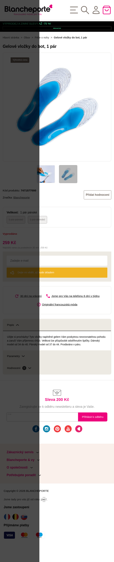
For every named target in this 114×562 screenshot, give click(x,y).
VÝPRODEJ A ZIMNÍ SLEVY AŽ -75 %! (27, 25)
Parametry (16, 371)
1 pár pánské (16, 234)
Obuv (27, 52)
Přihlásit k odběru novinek (92, 433)
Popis (13, 339)
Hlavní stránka (11, 52)
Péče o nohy (42, 52)
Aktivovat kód (57, 36)
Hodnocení (19, 383)
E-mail (14, 431)
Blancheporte (21, 212)
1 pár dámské (37, 234)
